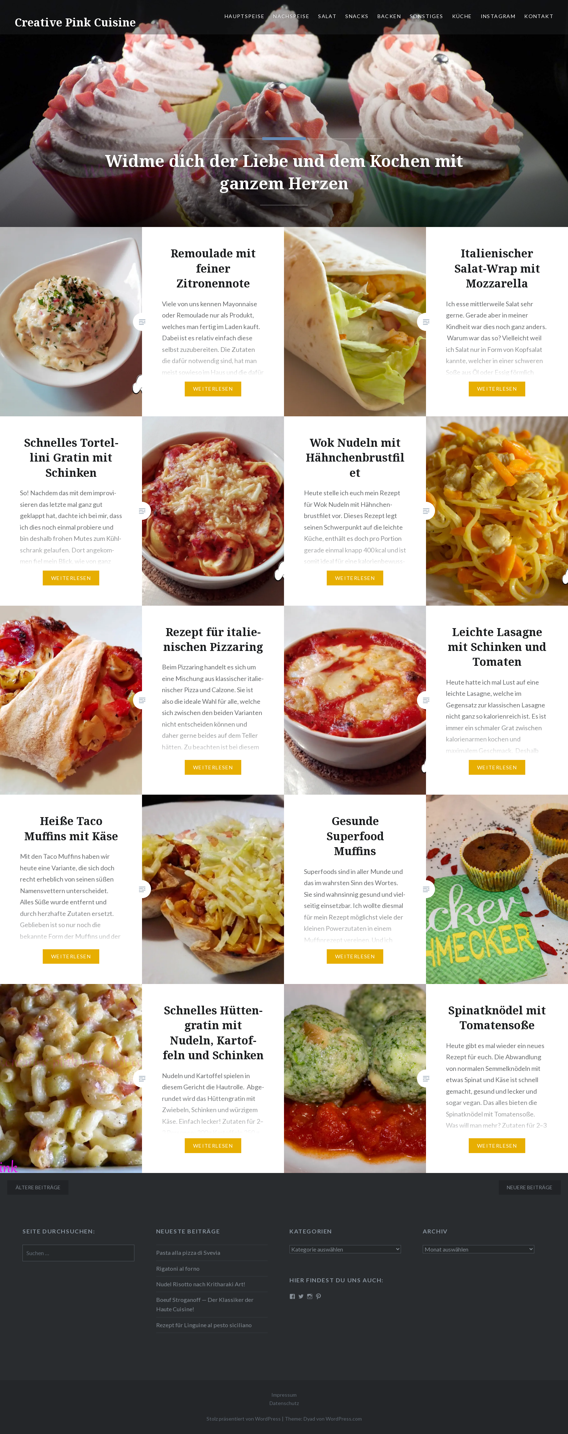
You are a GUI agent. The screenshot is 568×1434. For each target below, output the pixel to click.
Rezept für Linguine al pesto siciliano (204, 1324)
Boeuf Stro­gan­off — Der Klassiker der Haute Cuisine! (205, 1304)
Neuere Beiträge (529, 1187)
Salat (327, 16)
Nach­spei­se (291, 16)
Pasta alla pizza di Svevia (188, 1252)
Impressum (284, 1395)
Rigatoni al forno (178, 1268)
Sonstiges (426, 16)
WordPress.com (344, 1419)
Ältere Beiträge (38, 1187)
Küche (462, 16)
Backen (389, 16)
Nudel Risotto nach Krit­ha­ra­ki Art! (200, 1283)
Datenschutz (284, 1403)
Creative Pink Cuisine (75, 22)
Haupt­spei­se (244, 16)
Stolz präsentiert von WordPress (243, 1419)
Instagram (498, 16)
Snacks (356, 16)
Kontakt (539, 16)
